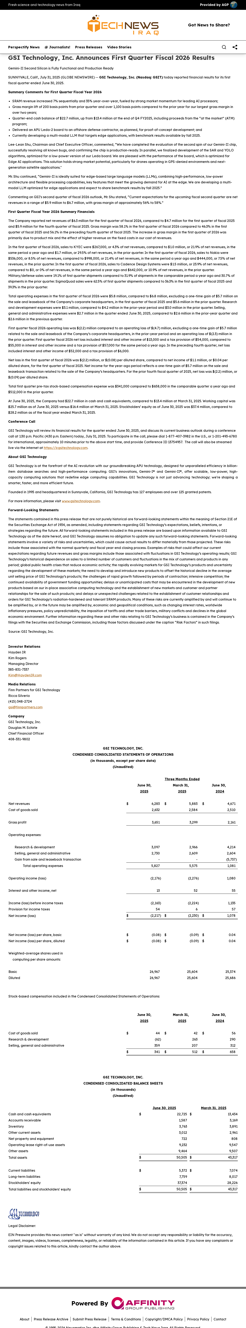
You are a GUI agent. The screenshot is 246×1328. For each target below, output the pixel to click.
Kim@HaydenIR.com (25, 675)
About (24, 1319)
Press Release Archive (51, 1319)
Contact (220, 1319)
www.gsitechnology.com (81, 501)
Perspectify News (24, 47)
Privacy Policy (198, 1319)
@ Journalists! (57, 47)
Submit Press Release (90, 1319)
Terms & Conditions (126, 1319)
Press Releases (88, 47)
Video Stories (119, 47)
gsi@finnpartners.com (25, 707)
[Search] (224, 47)
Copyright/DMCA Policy (164, 1319)
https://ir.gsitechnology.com (65, 448)
